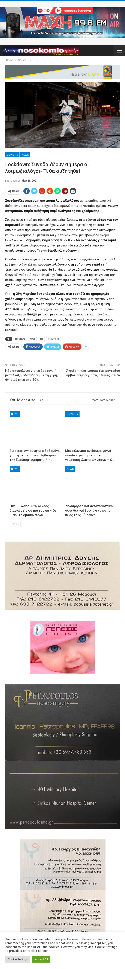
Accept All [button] (41, 959)
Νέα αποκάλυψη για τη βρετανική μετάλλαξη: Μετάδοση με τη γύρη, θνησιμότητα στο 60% (31, 375)
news (32, 339)
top (41, 339)
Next (27, 524)
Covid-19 (12, 154)
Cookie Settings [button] (18, 959)
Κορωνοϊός (53, 339)
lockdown (20, 339)
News (25, 154)
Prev (15, 524)
